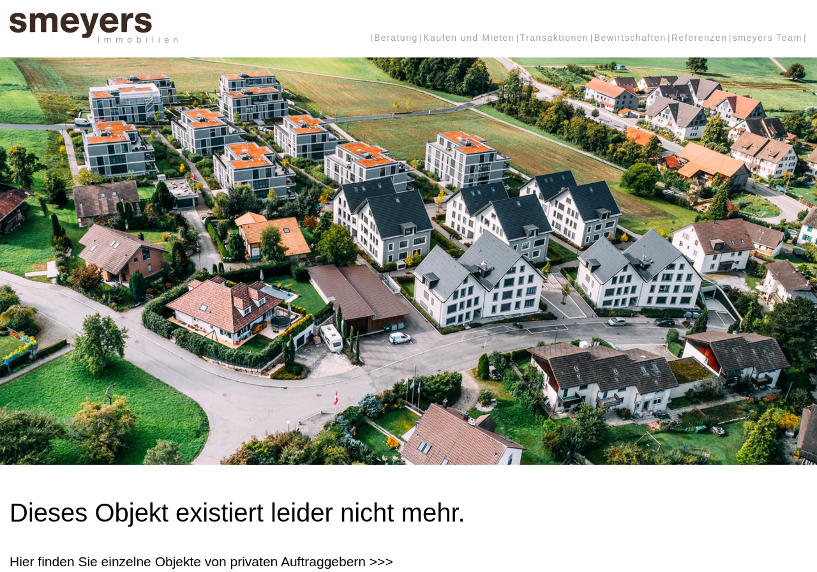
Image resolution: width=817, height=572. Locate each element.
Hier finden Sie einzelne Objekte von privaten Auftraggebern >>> (201, 561)
